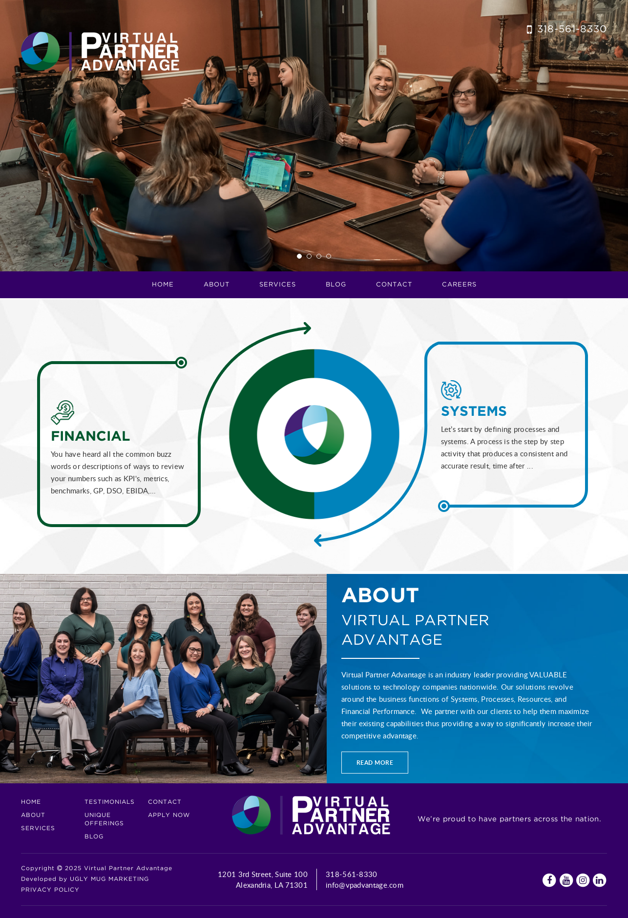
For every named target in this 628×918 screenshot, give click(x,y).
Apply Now (169, 815)
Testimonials (109, 802)
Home (163, 284)
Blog (336, 284)
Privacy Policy (50, 890)
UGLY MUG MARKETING (109, 879)
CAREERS (459, 284)
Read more (375, 762)
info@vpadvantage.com (364, 885)
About (33, 815)
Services (38, 828)
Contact (394, 284)
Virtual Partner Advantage (100, 51)
